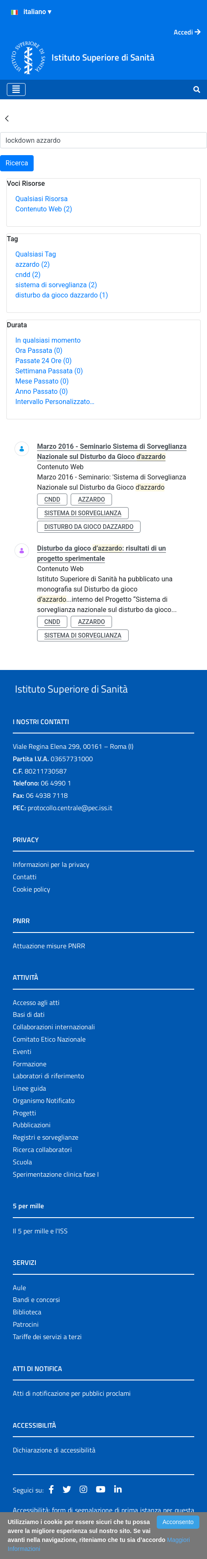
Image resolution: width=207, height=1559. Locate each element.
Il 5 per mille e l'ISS (40, 1250)
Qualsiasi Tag (35, 254)
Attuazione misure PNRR (49, 965)
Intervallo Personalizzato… (55, 402)
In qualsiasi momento (47, 340)
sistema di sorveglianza (56, 285)
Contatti (25, 896)
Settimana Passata (49, 371)
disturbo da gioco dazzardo (61, 295)
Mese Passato (42, 381)
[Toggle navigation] (16, 89)
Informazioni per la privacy (51, 884)
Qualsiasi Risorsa (41, 199)
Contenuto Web (43, 209)
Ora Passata (39, 350)
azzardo (32, 264)
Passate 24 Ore (43, 361)
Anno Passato (41, 391)
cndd (27, 275)
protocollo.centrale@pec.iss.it (70, 827)
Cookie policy (31, 909)
